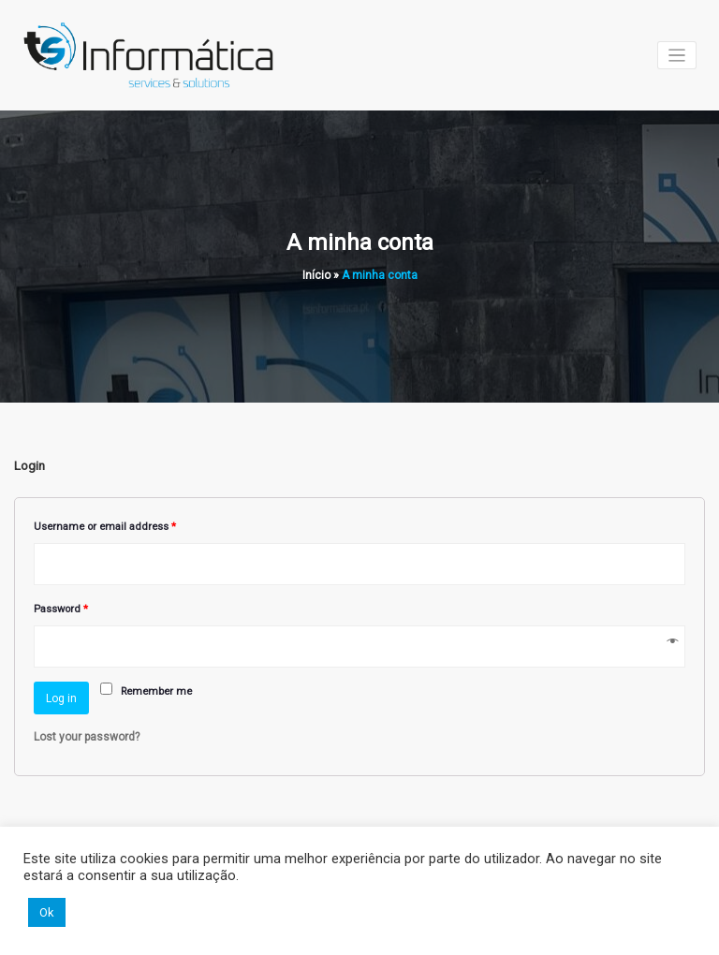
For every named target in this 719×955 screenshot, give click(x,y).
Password (61, 609)
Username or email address (105, 527)
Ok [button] (46, 912)
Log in (61, 698)
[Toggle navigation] (677, 55)
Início (316, 275)
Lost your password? (86, 736)
